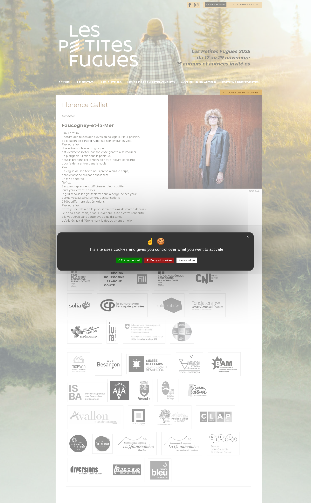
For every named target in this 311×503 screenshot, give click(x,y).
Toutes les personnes (242, 92)
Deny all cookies (159, 260)
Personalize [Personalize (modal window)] (186, 260)
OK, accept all (129, 260)
